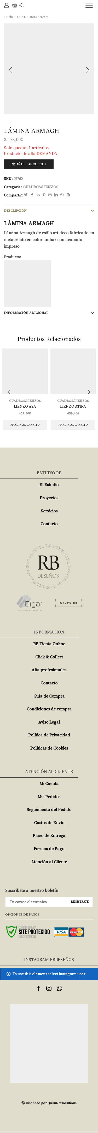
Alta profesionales (49, 670)
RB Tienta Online (49, 644)
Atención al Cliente (49, 862)
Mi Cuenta (49, 783)
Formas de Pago (49, 848)
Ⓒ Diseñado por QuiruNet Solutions (49, 1103)
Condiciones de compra (49, 709)
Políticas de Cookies (49, 748)
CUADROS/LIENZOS (33, 17)
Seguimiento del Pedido (49, 809)
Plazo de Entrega (49, 835)
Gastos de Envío (49, 822)
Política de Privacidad (49, 735)
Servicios (49, 511)
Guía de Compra (49, 696)
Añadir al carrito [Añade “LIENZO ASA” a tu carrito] (24, 425)
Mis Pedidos (49, 796)
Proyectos (49, 498)
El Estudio (49, 484)
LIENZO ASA (25, 406)
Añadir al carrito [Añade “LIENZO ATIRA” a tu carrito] (73, 425)
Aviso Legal (49, 722)
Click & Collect (49, 657)
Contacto (49, 524)
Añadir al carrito (30, 164)
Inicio (8, 17)
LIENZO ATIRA (73, 406)
